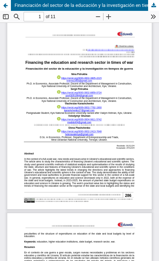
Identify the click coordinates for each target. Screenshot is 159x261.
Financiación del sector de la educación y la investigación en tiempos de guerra (87, 5)
